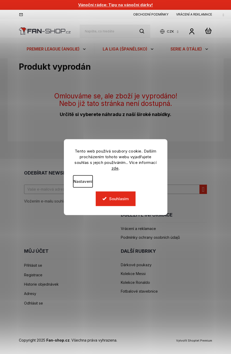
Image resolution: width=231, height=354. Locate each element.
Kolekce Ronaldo (135, 282)
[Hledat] (115, 31)
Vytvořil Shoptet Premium (194, 340)
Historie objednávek (41, 284)
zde (115, 167)
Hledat (144, 31)
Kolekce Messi (133, 274)
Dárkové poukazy (136, 265)
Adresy (30, 294)
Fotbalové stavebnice (139, 291)
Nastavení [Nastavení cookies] (82, 181)
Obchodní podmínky (150, 14)
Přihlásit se (33, 265)
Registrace (33, 275)
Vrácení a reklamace (194, 14)
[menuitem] (57, 49)
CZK (171, 31)
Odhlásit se (33, 303)
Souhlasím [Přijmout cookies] (119, 198)
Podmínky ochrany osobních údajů (150, 237)
